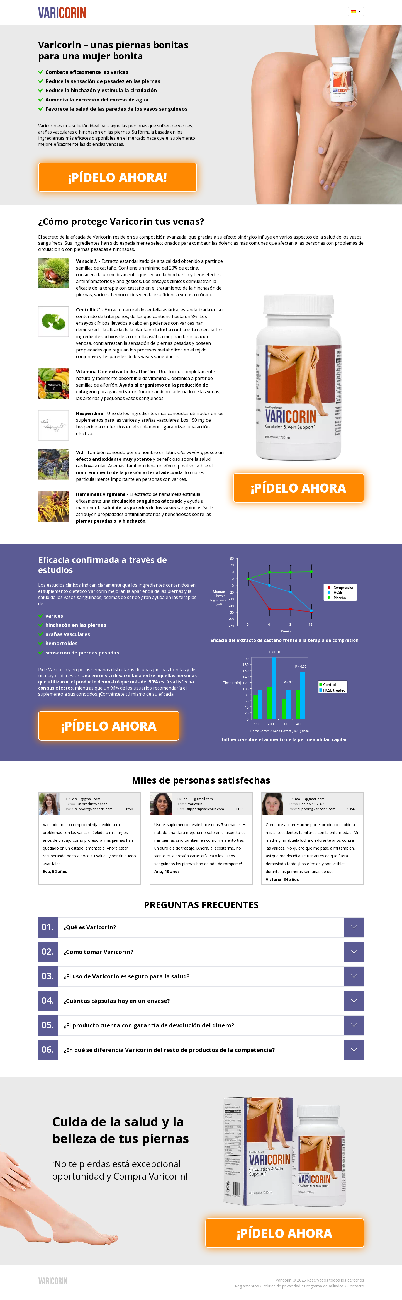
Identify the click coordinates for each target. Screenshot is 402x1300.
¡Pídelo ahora (298, 487)
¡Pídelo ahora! (117, 177)
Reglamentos (247, 1286)
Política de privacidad (281, 1286)
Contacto (355, 1286)
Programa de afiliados (324, 1286)
